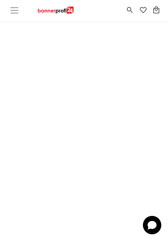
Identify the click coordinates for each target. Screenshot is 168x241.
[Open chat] (152, 225)
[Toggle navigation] (14, 10)
